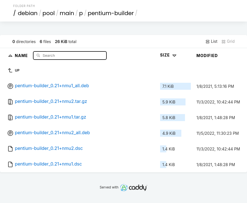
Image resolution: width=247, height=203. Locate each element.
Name (22, 55)
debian (28, 13)
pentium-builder (111, 13)
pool (48, 13)
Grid (228, 41)
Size (169, 55)
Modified (207, 55)
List (211, 41)
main (67, 13)
